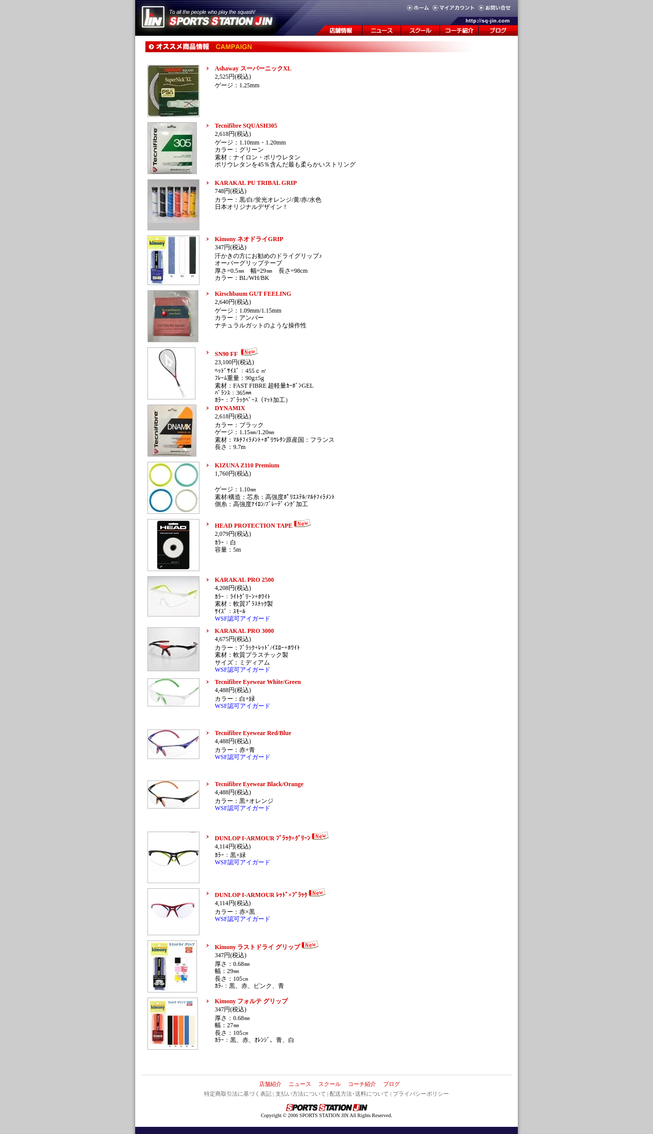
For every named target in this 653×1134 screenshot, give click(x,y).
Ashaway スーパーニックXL (253, 68)
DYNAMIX (230, 408)
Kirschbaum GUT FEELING (253, 293)
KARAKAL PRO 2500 (244, 579)
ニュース (300, 1084)
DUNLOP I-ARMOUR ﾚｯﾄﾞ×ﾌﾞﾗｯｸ (271, 895)
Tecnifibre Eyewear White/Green (258, 682)
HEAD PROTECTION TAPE (264, 525)
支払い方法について (300, 1094)
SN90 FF (237, 354)
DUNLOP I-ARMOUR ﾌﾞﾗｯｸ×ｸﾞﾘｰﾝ (273, 838)
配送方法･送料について (359, 1094)
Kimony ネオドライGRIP (249, 239)
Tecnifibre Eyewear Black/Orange (259, 784)
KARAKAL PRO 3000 (244, 630)
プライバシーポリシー (421, 1094)
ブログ (391, 1084)
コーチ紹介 (362, 1084)
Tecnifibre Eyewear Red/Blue (253, 733)
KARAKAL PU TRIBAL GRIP (256, 182)
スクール (329, 1084)
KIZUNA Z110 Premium (247, 465)
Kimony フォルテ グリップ (251, 1001)
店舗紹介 (270, 1084)
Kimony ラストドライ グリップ (267, 947)
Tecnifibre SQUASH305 (246, 125)
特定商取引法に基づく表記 (237, 1094)
